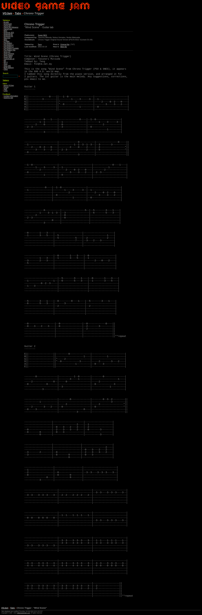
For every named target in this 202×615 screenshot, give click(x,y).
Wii (5, 60)
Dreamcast (8, 24)
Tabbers (6, 80)
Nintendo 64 (8, 34)
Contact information (11, 96)
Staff (5, 89)
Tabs (18, 13)
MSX (5, 31)
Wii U (6, 62)
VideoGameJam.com (23, 613)
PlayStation (8, 43)
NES (5, 39)
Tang (40, 44)
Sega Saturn (8, 55)
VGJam (7, 13)
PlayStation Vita (9, 50)
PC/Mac (7, 41)
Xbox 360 (7, 66)
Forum (6, 87)
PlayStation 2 (8, 45)
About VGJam (9, 85)
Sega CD (7, 52)
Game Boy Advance (11, 27)
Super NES (8, 57)
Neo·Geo (7, 38)
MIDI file (63, 47)
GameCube (8, 29)
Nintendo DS (8, 36)
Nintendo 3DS (9, 32)
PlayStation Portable (11, 48)
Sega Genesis (9, 53)
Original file (64, 44)
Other (6, 69)
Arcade (6, 22)
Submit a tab (8, 98)
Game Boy (7, 25)
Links (5, 91)
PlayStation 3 (8, 46)
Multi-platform (9, 67)
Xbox (5, 64)
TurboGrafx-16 (9, 59)
